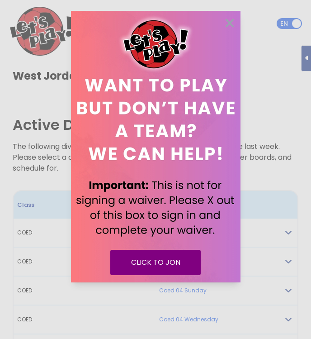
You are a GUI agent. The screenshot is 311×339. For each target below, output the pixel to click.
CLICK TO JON (155, 262)
